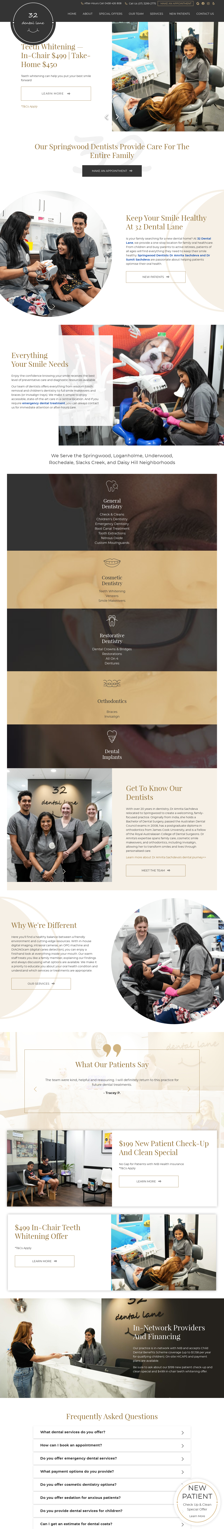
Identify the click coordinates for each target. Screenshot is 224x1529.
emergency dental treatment (43, 403)
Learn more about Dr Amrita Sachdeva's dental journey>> (166, 640)
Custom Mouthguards (29, 543)
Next (53, 306)
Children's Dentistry (29, 519)
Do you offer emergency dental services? (78, 1241)
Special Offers (110, 14)
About (88, 14)
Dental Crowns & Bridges (112, 517)
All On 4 (112, 528)
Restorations (112, 524)
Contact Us (205, 14)
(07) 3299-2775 (147, 3)
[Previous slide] (107, 117)
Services (156, 14)
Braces (153, 514)
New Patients (179, 14)
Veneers (70, 519)
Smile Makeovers (70, 524)
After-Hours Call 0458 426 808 (101, 3)
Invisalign (153, 519)
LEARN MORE (53, 93)
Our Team (136, 14)
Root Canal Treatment (29, 528)
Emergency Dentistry (29, 524)
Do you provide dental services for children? (81, 1293)
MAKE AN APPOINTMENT (175, 3)
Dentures (112, 533)
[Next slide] (117, 117)
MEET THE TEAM (156, 652)
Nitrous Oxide (29, 538)
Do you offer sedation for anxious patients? (80, 1280)
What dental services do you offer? (72, 1214)
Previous (45, 306)
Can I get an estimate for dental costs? (76, 1306)
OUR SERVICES (41, 766)
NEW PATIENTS (155, 276)
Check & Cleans (29, 514)
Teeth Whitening (71, 514)
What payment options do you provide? (77, 1254)
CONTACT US (112, 1377)
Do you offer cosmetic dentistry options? (78, 1267)
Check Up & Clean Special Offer (197, 1501)
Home (72, 14)
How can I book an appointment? (71, 1228)
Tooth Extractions (29, 533)
